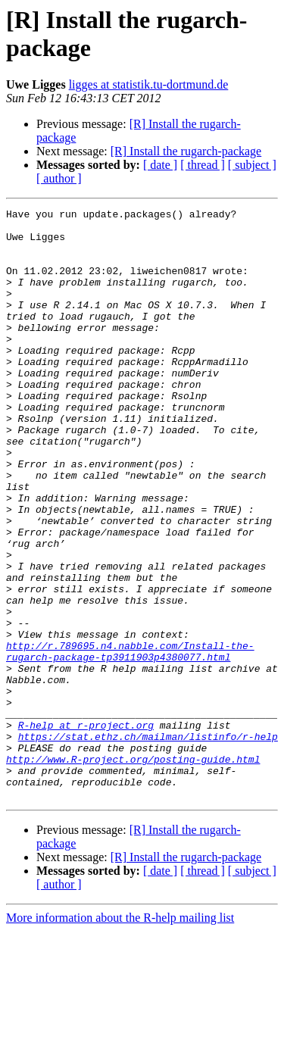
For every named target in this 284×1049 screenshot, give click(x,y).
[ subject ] (252, 164)
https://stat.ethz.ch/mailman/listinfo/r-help (148, 843)
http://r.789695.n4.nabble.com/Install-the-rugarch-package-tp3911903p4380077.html (130, 740)
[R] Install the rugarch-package (186, 151)
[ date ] (160, 164)
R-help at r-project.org (86, 829)
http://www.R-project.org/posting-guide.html (133, 870)
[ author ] (59, 178)
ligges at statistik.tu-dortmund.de (149, 84)
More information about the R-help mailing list (120, 1035)
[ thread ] (202, 164)
